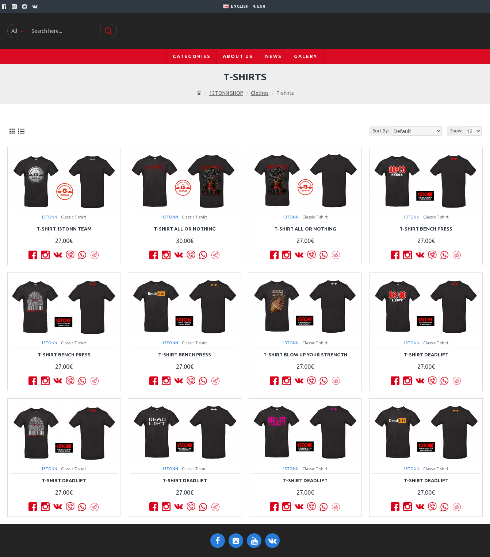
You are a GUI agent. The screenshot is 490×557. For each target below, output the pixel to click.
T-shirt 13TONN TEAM (64, 228)
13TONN (49, 217)
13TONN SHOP (226, 93)
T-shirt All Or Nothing (185, 228)
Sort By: (388, 130)
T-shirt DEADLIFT (426, 354)
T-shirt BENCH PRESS (425, 228)
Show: (457, 130)
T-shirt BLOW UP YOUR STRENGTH (305, 354)
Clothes (260, 93)
